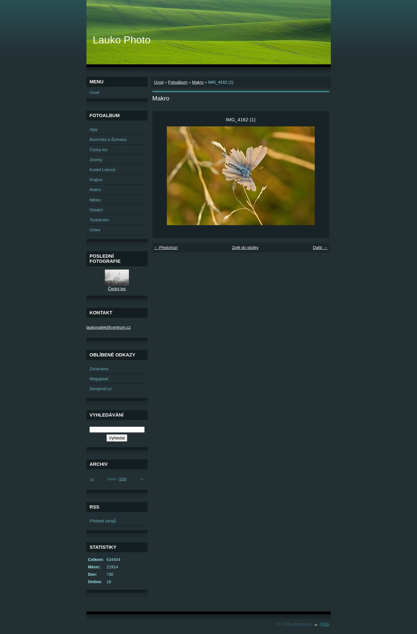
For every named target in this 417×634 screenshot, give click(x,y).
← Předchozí (166, 247)
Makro (198, 82)
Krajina (96, 179)
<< (92, 479)
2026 (123, 479)
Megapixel (99, 378)
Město (95, 200)
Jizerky (96, 159)
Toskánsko (99, 219)
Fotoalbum (177, 82)
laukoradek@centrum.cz (108, 327)
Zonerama (99, 368)
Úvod (159, 82)
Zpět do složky (245, 247)
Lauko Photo (122, 40)
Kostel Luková (102, 169)
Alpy (94, 129)
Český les (98, 149)
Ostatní (96, 209)
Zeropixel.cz (101, 388)
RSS (325, 624)
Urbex (95, 229)
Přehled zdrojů (103, 521)
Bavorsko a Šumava (108, 139)
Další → (320, 247)
